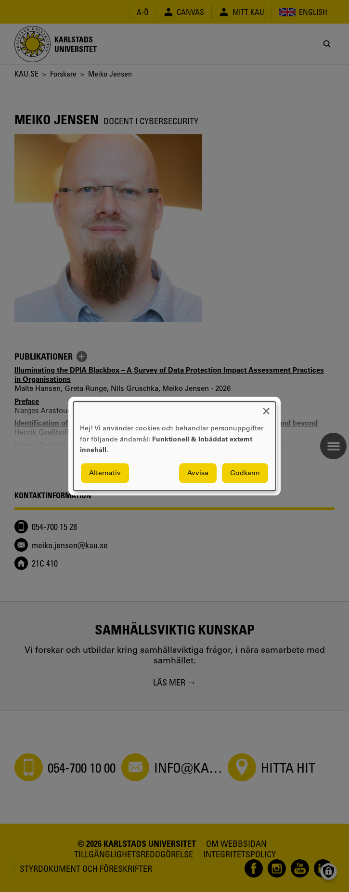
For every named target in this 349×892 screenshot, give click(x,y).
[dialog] (174, 446)
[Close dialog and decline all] (266, 407)
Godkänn (245, 472)
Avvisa (197, 472)
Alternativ (105, 472)
